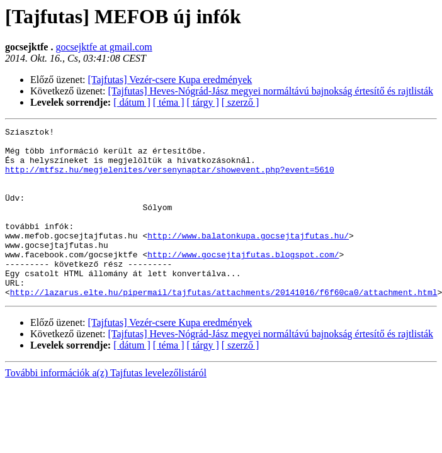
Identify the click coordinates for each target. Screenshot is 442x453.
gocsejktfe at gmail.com (103, 47)
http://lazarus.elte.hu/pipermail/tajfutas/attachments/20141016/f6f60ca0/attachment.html (224, 326)
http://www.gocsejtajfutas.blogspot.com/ (243, 280)
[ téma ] (168, 102)
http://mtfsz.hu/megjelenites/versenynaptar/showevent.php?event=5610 (169, 178)
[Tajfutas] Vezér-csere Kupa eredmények (170, 79)
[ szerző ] (240, 102)
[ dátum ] (131, 102)
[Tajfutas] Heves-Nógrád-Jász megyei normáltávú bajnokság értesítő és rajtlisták (270, 91)
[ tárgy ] (203, 102)
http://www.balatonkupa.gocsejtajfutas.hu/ (248, 258)
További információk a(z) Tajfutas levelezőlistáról (106, 406)
